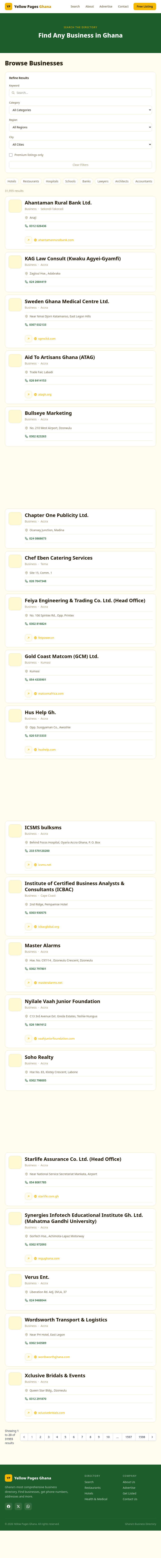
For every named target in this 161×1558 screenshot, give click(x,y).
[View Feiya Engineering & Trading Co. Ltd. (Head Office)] (15, 614)
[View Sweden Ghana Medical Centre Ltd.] (15, 308)
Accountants (143, 181)
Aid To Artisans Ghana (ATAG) (60, 362)
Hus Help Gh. (41, 725)
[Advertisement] (80, 484)
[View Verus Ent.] (15, 1304)
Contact (123, 6)
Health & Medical (96, 1526)
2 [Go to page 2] (40, 1464)
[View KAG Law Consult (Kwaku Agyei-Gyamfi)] (15, 264)
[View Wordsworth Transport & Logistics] (15, 1348)
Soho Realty (39, 1077)
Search (75, 6)
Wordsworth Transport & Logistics (66, 1345)
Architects (122, 181)
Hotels (12, 181)
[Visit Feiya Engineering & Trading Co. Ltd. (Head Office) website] (29, 648)
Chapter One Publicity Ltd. (57, 522)
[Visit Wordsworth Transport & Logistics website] (29, 1382)
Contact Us (130, 1526)
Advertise (106, 6)
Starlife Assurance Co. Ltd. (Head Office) (73, 1180)
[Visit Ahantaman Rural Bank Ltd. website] (29, 240)
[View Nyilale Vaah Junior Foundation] (15, 1023)
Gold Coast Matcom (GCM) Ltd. (62, 668)
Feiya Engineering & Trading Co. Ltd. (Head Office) (85, 610)
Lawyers (102, 181)
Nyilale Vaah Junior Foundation (63, 1019)
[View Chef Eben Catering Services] (15, 570)
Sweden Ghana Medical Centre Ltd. (67, 304)
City (11, 137)
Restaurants (31, 181)
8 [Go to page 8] (90, 1464)
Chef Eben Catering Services (59, 566)
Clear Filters (81, 165)
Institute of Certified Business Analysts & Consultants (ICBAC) (75, 902)
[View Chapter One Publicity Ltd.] (15, 526)
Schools (70, 181)
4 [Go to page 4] (57, 1464)
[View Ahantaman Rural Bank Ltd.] (15, 206)
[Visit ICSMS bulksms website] (29, 879)
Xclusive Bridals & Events (55, 1402)
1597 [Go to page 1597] (128, 1464)
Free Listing (145, 6)
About (89, 6)
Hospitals (52, 181)
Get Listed (129, 1521)
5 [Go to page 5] (65, 1464)
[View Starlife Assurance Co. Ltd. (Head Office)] (15, 1183)
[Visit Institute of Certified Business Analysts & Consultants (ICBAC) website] (29, 942)
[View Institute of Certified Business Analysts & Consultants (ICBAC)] (15, 902)
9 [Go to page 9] (99, 1464)
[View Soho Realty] (15, 1080)
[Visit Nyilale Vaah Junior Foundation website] (29, 1057)
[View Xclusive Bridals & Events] (15, 1405)
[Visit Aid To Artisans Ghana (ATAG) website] (29, 399)
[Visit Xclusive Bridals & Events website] (29, 1439)
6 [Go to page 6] (73, 1464)
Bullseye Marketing (48, 419)
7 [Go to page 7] (82, 1464)
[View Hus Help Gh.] (15, 728)
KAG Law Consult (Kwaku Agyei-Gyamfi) (73, 260)
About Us (129, 1509)
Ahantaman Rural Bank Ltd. (58, 203)
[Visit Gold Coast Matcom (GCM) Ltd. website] (29, 705)
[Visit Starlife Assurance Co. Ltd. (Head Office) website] (29, 1217)
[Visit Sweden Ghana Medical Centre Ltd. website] (29, 342)
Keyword (14, 85)
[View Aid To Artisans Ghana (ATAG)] (15, 365)
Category (14, 102)
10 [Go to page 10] (108, 1464)
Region (13, 120)
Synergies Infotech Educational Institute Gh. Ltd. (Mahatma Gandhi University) (84, 1240)
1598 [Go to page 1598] (142, 1464)
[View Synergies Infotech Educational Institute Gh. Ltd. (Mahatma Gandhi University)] (15, 1241)
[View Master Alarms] (15, 965)
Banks (86, 181)
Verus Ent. (37, 1300)
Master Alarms (43, 962)
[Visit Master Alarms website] (29, 999)
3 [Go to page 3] (48, 1464)
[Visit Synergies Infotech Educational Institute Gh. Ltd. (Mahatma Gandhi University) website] (29, 1281)
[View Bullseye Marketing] (15, 422)
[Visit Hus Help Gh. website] (29, 762)
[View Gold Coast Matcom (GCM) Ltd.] (15, 671)
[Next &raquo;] (152, 1464)
